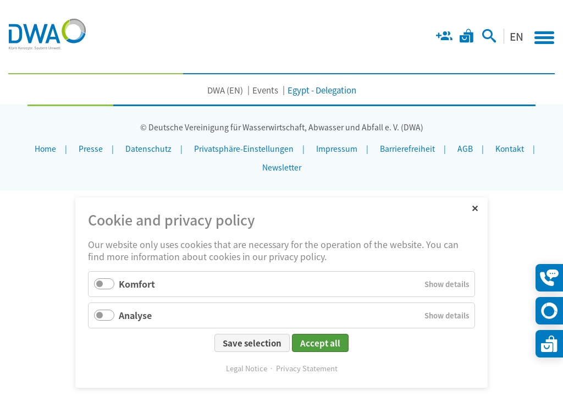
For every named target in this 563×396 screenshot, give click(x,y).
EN (516, 36)
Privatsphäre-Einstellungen (244, 148)
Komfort (137, 283)
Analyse (135, 315)
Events (265, 90)
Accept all (320, 343)
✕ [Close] (474, 207)
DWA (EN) (225, 90)
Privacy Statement (307, 368)
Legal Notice (246, 368)
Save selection (252, 343)
